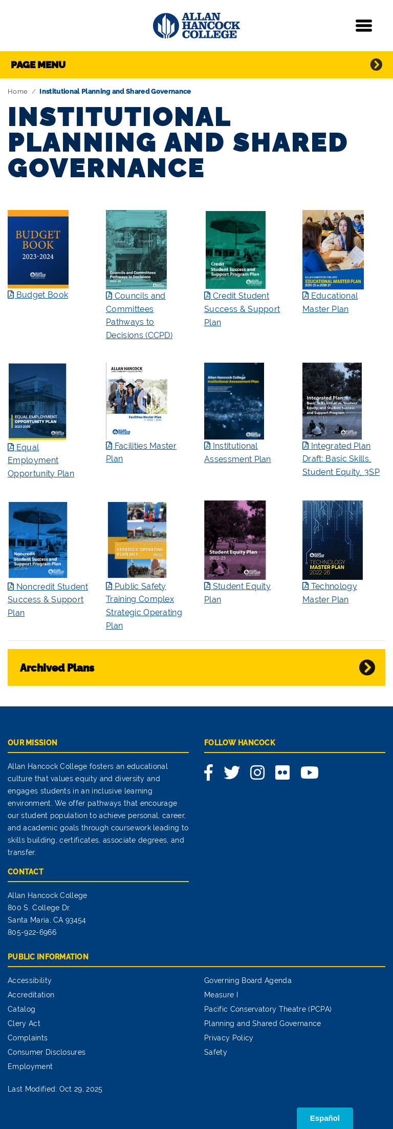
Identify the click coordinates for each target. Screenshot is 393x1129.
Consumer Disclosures (46, 1052)
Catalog (21, 1009)
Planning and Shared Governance (262, 1023)
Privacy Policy (228, 1038)
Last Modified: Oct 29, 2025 (55, 1089)
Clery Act (24, 1023)
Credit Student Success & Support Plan (242, 309)
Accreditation (31, 995)
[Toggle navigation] (364, 25)
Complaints (28, 1038)
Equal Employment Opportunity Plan (41, 460)
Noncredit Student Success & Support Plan (48, 600)
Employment (30, 1066)
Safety (215, 1052)
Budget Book (42, 295)
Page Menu (38, 64)
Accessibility (30, 980)
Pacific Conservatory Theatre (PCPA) (268, 1009)
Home (18, 91)
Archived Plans (57, 668)
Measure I (221, 995)
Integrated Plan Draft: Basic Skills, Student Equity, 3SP (341, 459)
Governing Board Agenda (248, 980)
